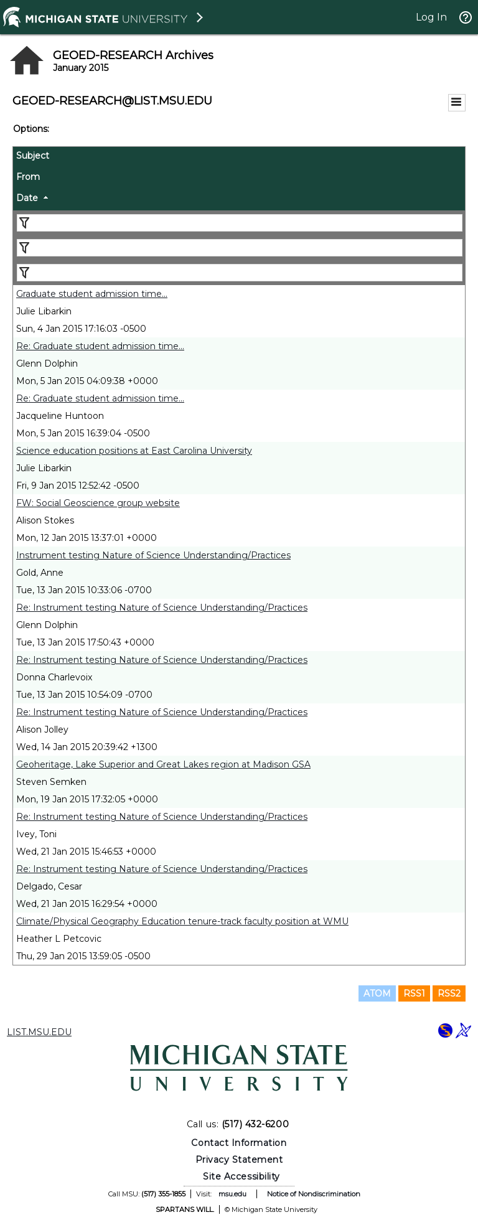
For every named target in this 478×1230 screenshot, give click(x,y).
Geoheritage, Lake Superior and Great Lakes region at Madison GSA (163, 764)
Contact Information (238, 1142)
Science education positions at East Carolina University (134, 450)
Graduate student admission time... (91, 293)
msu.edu (232, 1194)
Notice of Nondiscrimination (313, 1194)
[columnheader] (239, 157)
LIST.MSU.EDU (39, 1032)
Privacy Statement (239, 1159)
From (28, 176)
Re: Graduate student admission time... (100, 346)
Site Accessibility (241, 1176)
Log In (431, 17)
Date (27, 198)
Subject (32, 155)
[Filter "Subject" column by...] (239, 223)
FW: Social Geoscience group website (98, 503)
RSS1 (414, 993)
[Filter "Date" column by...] (239, 272)
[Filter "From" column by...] (239, 247)
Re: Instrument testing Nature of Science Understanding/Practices (161, 607)
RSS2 (449, 993)
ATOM (377, 993)
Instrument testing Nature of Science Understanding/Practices (153, 555)
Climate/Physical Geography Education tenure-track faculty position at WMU (182, 921)
